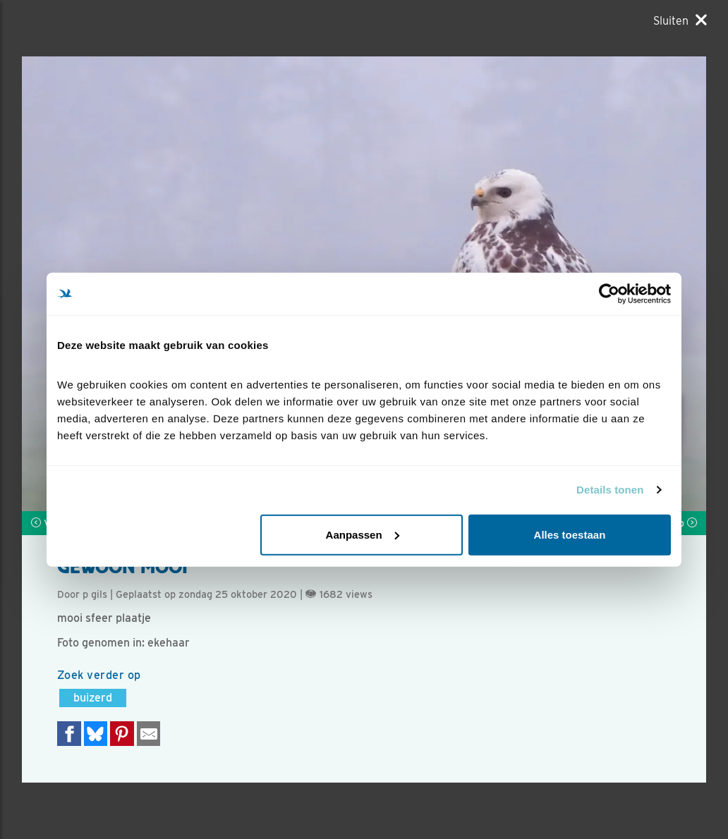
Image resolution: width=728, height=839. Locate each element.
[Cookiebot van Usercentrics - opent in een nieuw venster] (609, 294)
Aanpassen (362, 534)
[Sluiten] (680, 20)
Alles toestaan (570, 534)
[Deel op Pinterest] (122, 733)
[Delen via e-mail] (149, 733)
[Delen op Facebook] (69, 733)
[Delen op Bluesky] (96, 733)
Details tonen (609, 490)
